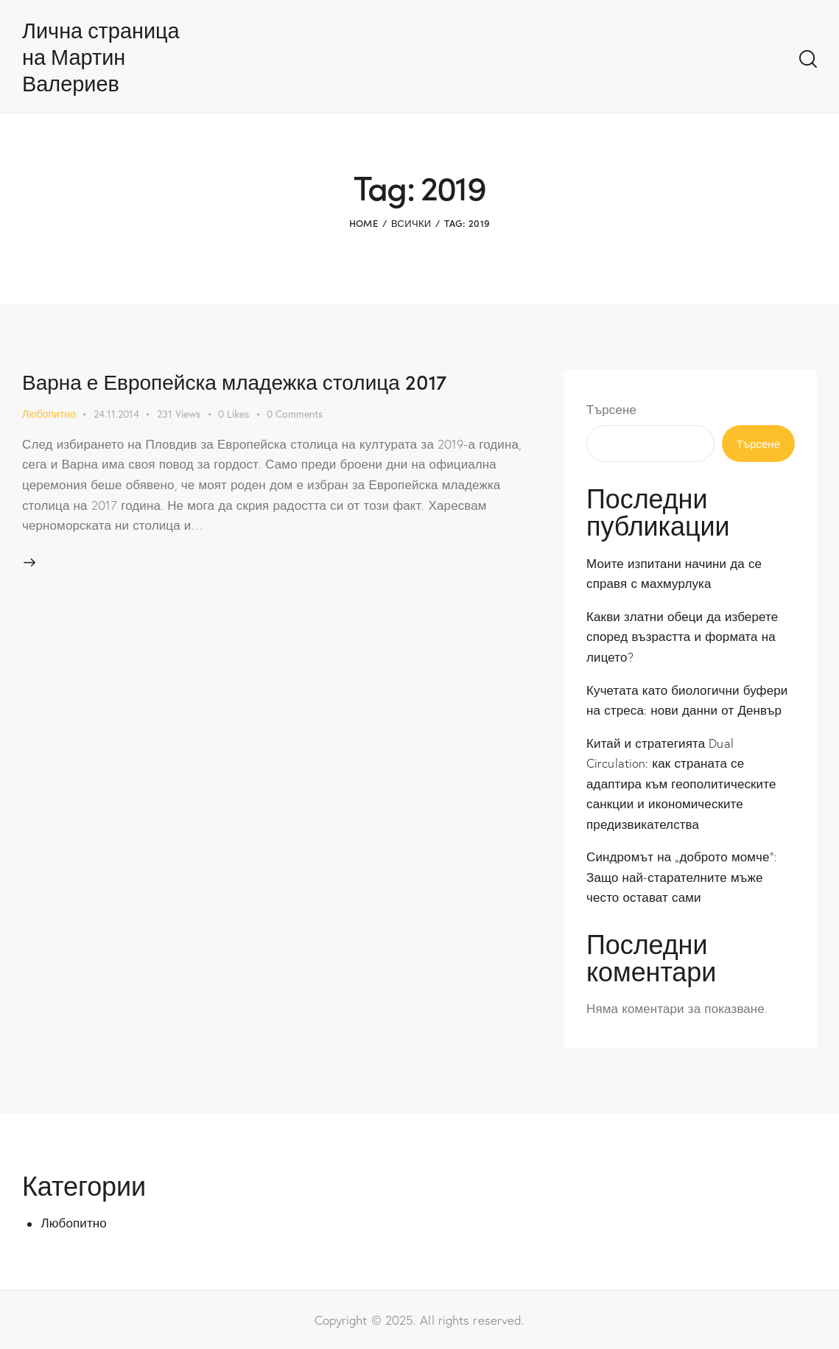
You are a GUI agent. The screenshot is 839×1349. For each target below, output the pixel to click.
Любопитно (49, 414)
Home (363, 223)
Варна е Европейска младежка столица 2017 (234, 381)
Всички (411, 223)
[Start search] (808, 59)
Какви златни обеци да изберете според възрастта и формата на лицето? (682, 636)
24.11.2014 (116, 414)
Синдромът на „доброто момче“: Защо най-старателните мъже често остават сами (681, 876)
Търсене (611, 409)
